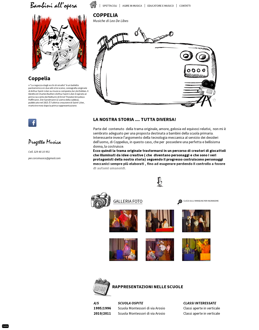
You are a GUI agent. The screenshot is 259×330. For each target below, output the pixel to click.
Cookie (5, 326)
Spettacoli (110, 5)
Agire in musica (132, 5)
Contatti (185, 5)
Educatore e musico (161, 5)
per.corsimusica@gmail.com (44, 158)
